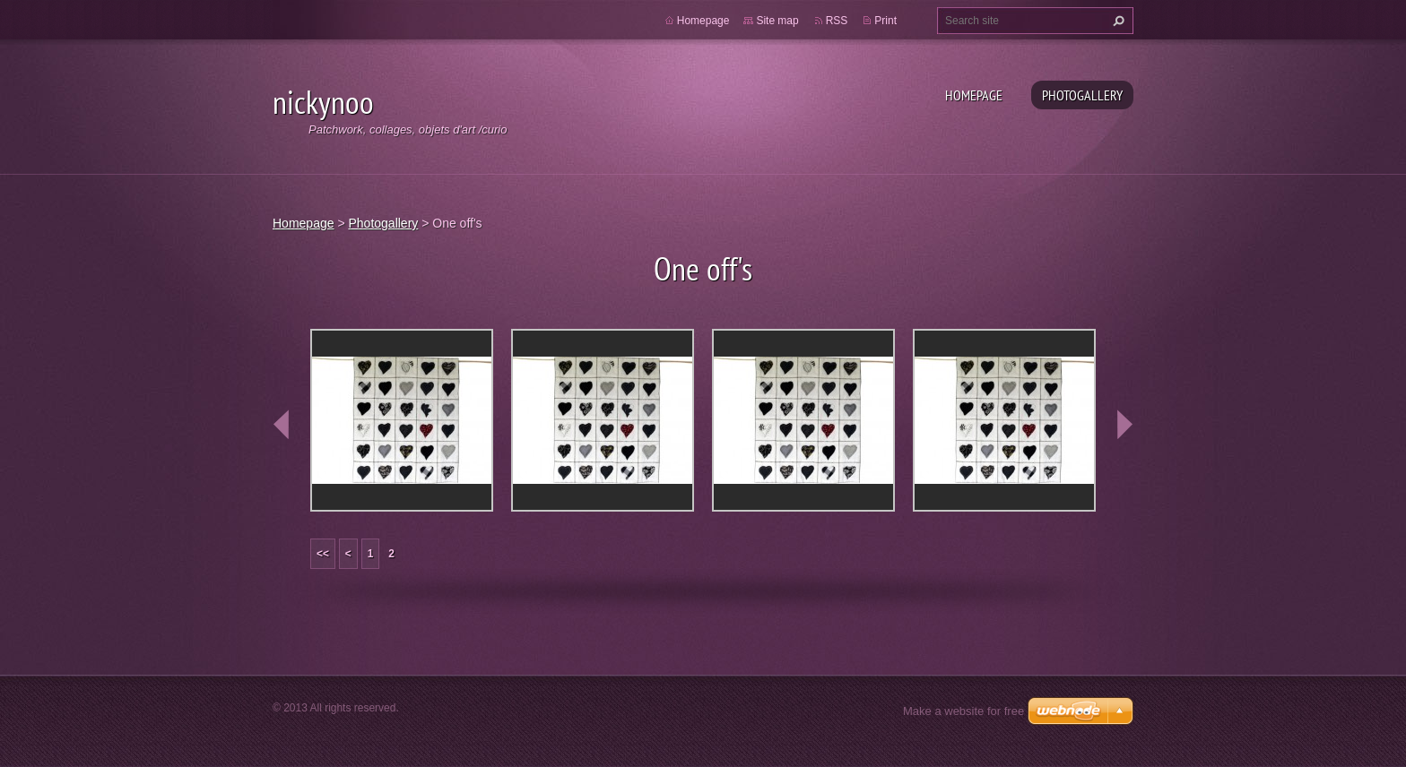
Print (885, 20)
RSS (837, 20)
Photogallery (1082, 95)
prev (282, 424)
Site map (777, 20)
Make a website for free (963, 711)
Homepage (973, 95)
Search (1116, 20)
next (1124, 424)
